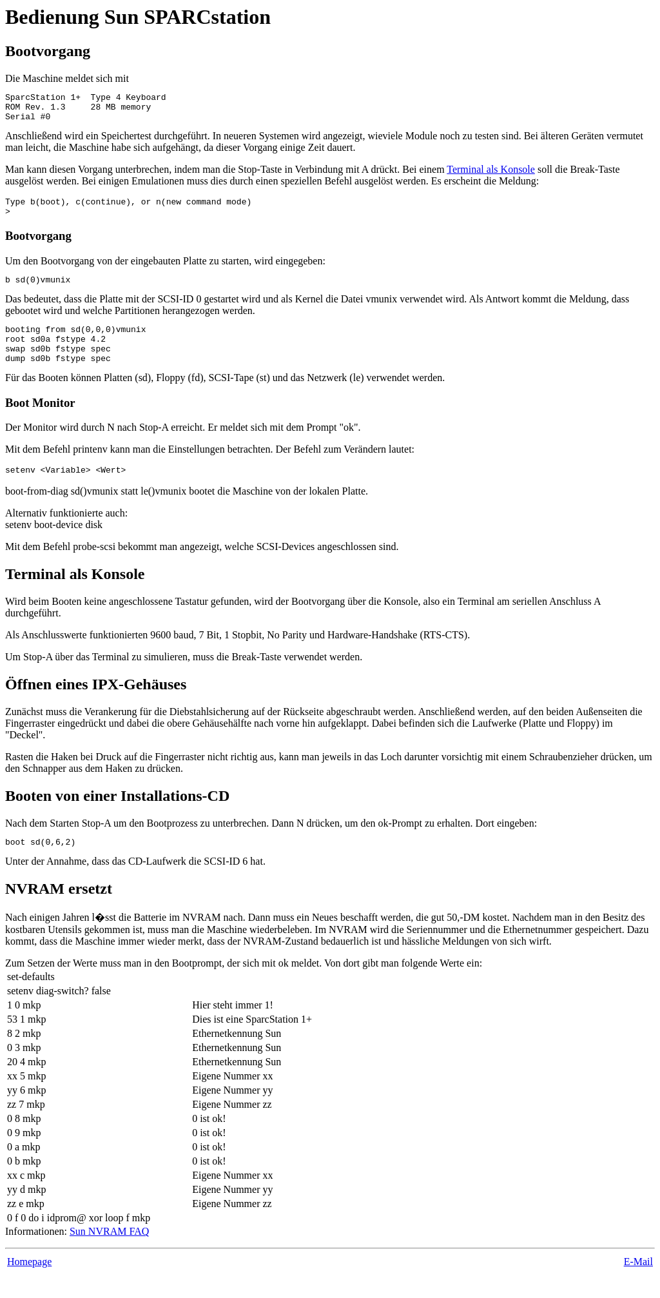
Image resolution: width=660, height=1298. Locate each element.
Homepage (29, 1284)
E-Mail (638, 1284)
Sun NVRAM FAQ (109, 1254)
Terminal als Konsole (491, 175)
